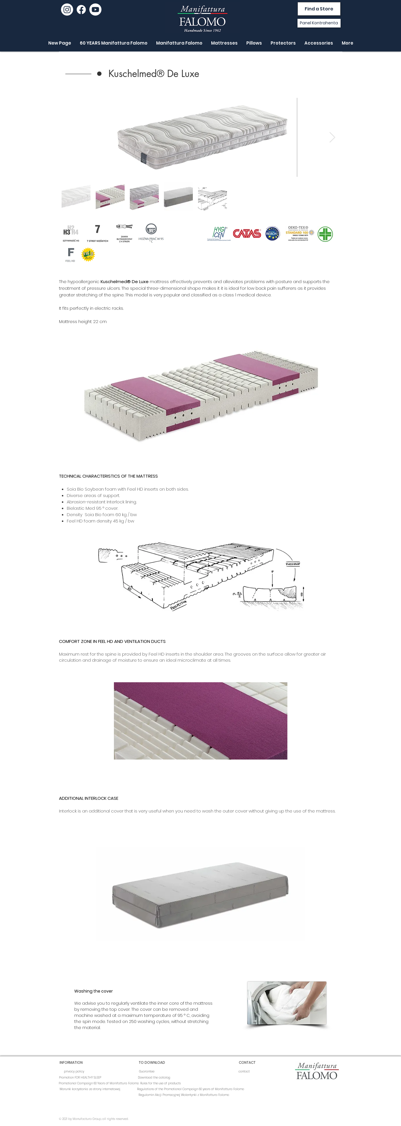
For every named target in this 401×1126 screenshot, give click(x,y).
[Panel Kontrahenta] (319, 23)
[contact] (244, 1071)
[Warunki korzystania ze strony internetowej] (90, 1089)
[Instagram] (67, 9)
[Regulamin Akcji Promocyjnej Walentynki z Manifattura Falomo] (183, 1095)
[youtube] (95, 9)
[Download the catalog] (154, 1078)
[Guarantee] (147, 1071)
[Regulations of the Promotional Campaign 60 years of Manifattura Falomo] (190, 1089)
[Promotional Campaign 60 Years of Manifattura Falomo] (99, 1083)
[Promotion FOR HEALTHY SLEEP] (80, 1078)
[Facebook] (81, 9)
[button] (154, 73)
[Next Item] (332, 137)
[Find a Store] (319, 9)
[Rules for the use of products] (160, 1083)
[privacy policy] (74, 1071)
